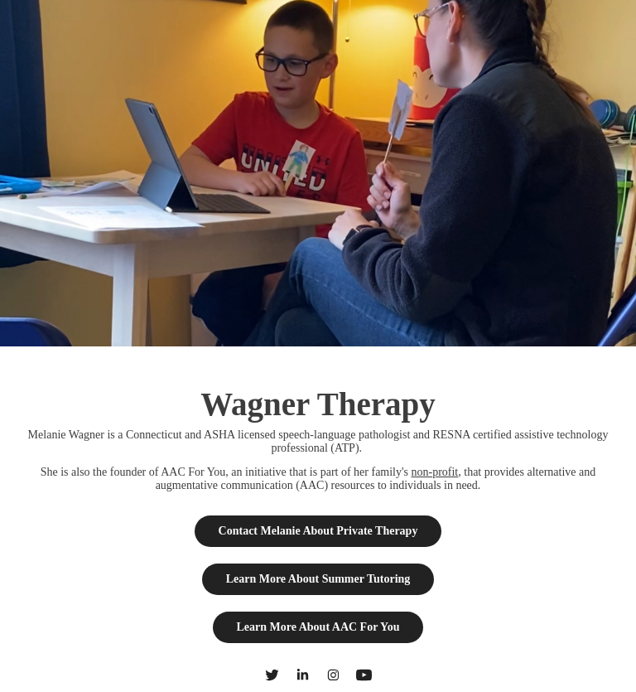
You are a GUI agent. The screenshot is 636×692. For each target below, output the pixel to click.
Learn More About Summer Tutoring (318, 579)
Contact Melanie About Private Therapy (318, 531)
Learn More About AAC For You (318, 627)
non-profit (434, 472)
